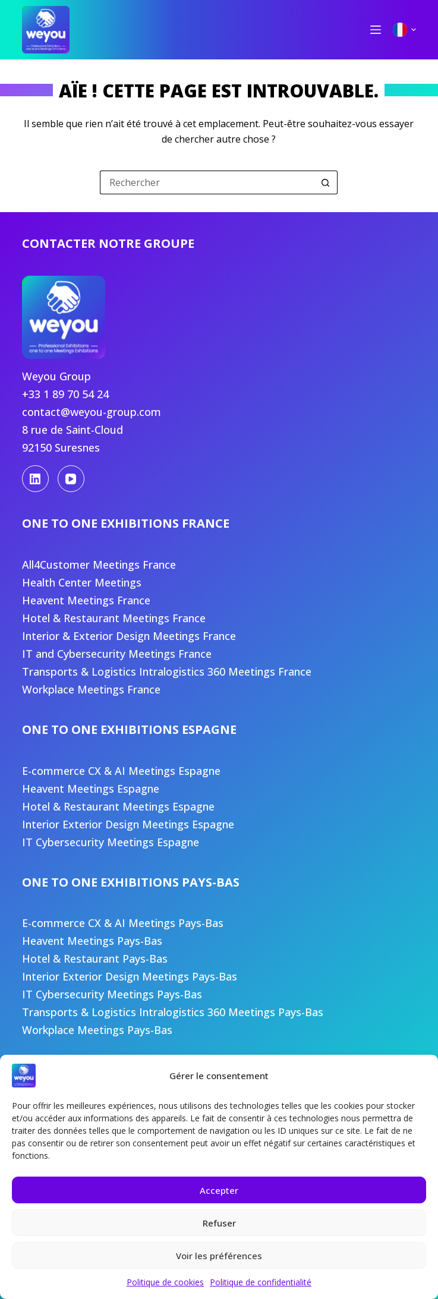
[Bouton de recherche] (326, 182)
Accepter (219, 1190)
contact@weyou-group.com (91, 412)
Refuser (219, 1223)
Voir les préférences (219, 1256)
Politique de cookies (165, 1282)
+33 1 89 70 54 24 (65, 394)
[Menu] (375, 29)
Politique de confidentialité (260, 1282)
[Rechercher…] (207, 182)
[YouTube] (71, 478)
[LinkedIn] (35, 478)
